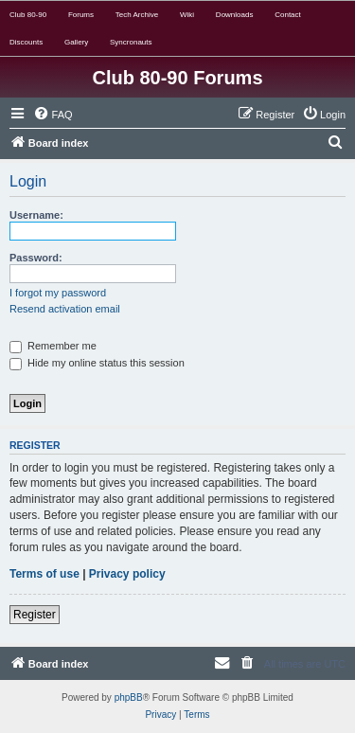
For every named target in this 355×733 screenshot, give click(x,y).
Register (34, 614)
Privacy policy (127, 574)
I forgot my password (57, 292)
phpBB (129, 697)
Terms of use (44, 574)
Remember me (53, 345)
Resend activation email (64, 308)
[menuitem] (53, 114)
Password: (35, 257)
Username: (36, 215)
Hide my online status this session (97, 362)
